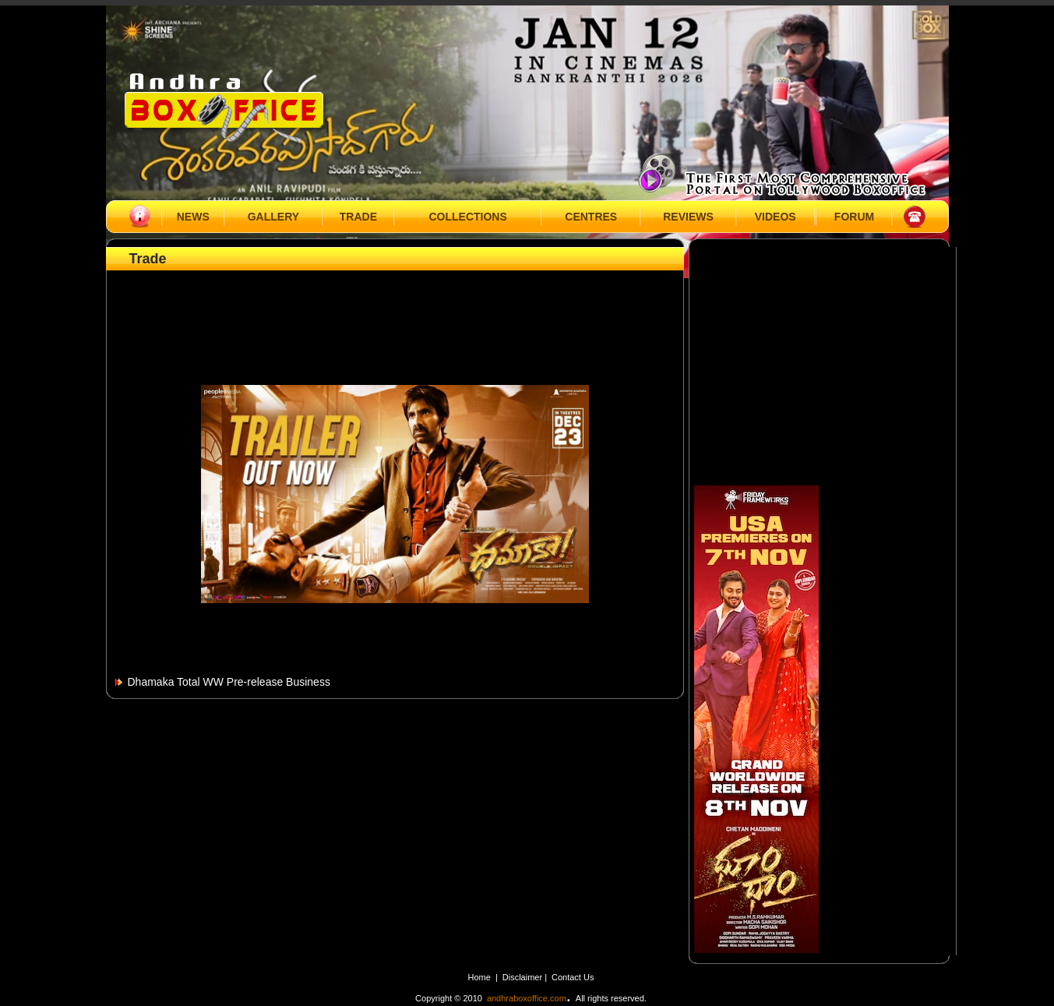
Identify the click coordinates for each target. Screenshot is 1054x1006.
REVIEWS (688, 216)
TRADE (358, 216)
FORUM (854, 216)
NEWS (193, 216)
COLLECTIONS (467, 216)
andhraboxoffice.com (526, 998)
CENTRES (591, 216)
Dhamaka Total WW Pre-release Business (229, 682)
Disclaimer (523, 977)
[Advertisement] (395, 309)
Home (479, 977)
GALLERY (273, 216)
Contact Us (573, 977)
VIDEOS (775, 216)
